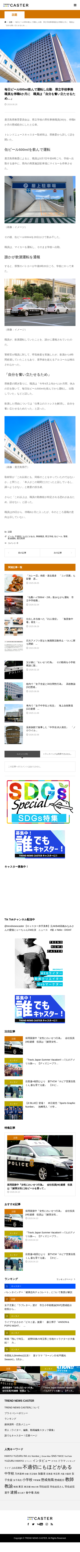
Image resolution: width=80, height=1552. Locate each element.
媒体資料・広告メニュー (17, 1424)
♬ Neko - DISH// (62, 930)
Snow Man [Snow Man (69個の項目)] (46, 1456)
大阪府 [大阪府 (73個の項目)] (68, 1474)
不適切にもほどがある (25, 536)
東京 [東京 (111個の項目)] (20, 1486)
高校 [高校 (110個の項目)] (36, 1492)
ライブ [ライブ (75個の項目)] (8, 1468)
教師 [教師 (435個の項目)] (69, 1479)
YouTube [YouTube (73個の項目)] (68, 1456)
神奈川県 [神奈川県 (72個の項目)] (35, 1487)
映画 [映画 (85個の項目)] (16, 1487)
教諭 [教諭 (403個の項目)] (9, 1486)
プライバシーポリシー (16, 1413)
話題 (14, 14)
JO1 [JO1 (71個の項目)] (29, 1456)
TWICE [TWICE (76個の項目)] (60, 1456)
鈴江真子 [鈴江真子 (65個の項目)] (21, 1493)
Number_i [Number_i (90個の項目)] (36, 1456)
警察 (65, 536)
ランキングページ (64, 1279)
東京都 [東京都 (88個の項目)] (27, 1487)
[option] (20, 1380)
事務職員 (40, 536)
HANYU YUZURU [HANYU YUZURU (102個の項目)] (14, 1456)
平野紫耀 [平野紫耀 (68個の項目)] (36, 1480)
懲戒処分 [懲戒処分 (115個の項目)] (59, 1480)
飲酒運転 (12, 538)
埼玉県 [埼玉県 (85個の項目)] (56, 1474)
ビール (11, 536)
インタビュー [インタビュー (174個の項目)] (42, 1460)
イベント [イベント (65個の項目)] (28, 1461)
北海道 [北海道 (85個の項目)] (49, 1474)
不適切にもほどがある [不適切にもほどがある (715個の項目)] (47, 1467)
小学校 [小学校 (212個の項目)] (27, 1480)
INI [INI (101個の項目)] (25, 1456)
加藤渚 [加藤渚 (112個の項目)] (41, 1473)
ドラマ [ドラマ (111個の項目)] (61, 1461)
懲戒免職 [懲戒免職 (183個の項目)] (47, 1480)
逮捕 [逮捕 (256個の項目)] (13, 1492)
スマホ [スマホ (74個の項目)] (54, 1461)
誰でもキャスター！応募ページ (21, 1435)
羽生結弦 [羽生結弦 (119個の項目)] (44, 1486)
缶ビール (58, 536)
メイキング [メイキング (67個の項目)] (70, 1461)
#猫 (52, 930)
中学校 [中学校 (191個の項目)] (9, 1473)
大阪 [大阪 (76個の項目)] (62, 1474)
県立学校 (49, 536)
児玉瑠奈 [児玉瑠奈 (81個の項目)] (33, 1474)
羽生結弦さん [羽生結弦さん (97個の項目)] (57, 1487)
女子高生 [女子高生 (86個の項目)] (17, 1480)
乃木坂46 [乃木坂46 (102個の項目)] (19, 1473)
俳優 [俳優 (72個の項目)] (27, 1474)
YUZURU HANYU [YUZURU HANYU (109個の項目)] (14, 1461)
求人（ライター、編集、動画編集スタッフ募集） (30, 1430)
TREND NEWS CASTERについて (22, 1407)
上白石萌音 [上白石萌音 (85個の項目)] (16, 1468)
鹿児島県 (21, 538)
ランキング (10, 1418)
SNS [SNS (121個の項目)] (54, 1456)
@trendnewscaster (14, 926)
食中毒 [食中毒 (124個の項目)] (30, 1492)
